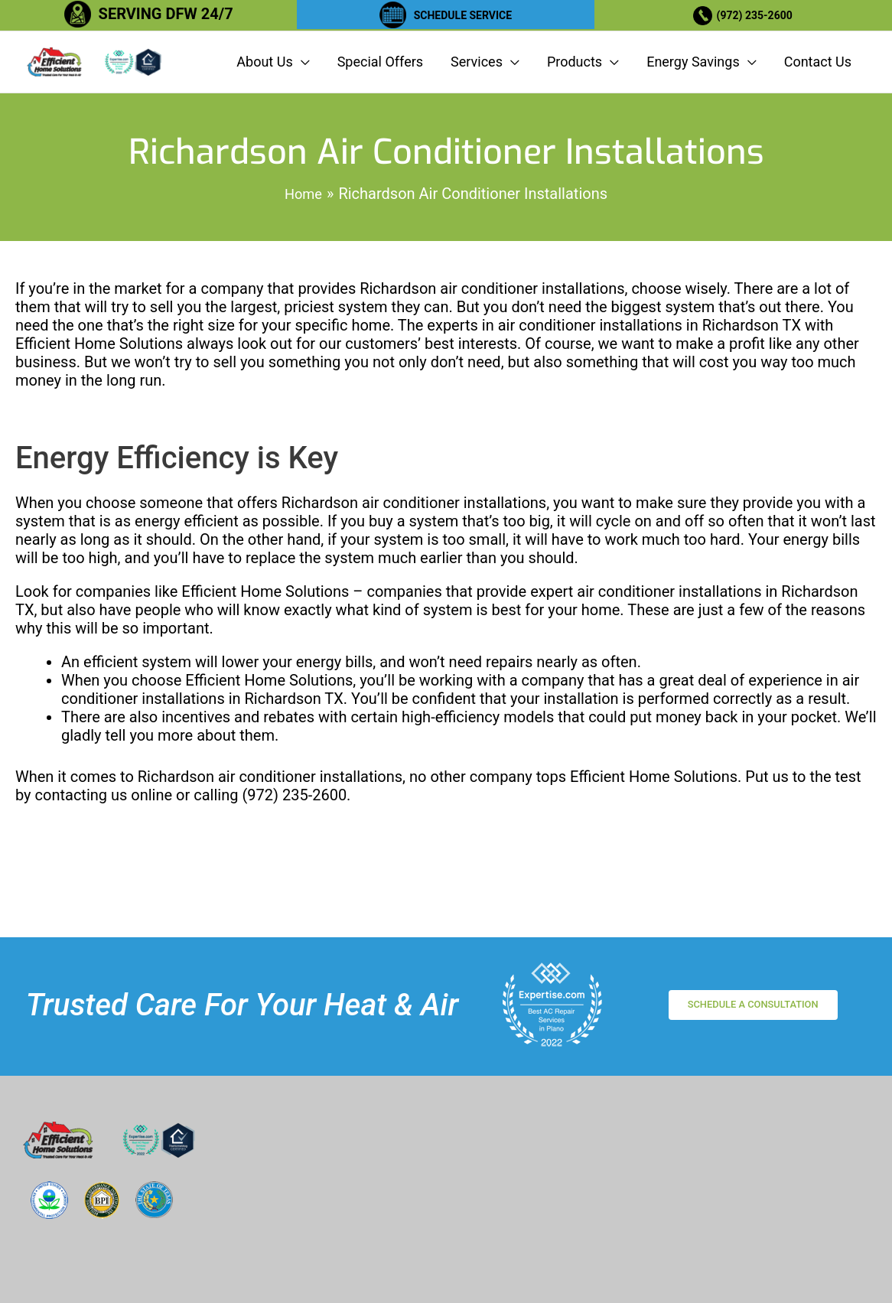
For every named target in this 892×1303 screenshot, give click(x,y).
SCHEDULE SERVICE (462, 14)
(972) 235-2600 (759, 14)
